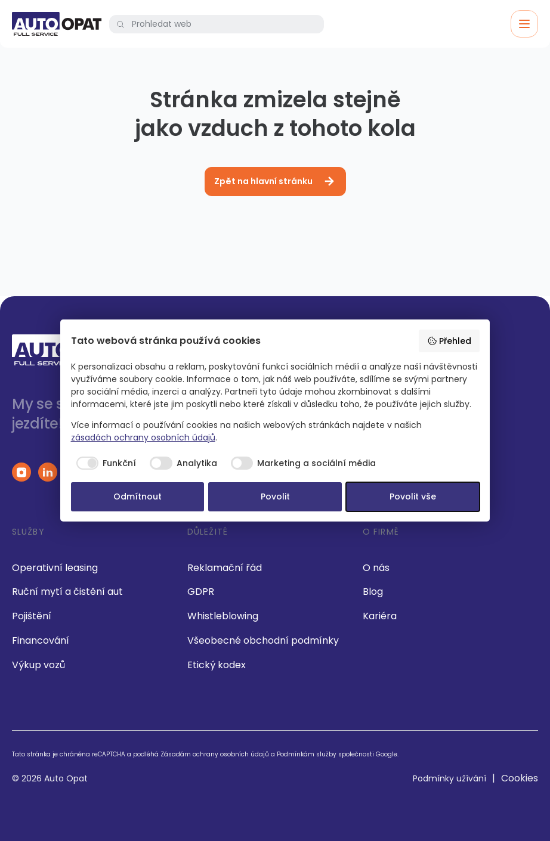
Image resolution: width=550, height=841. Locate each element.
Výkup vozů (38, 665)
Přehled (449, 341)
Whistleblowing (222, 616)
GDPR (200, 591)
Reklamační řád (224, 568)
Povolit (275, 496)
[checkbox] (104, 463)
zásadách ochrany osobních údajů (143, 437)
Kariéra (380, 616)
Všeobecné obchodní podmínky (263, 640)
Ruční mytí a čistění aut (67, 591)
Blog (373, 591)
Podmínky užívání (449, 778)
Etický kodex (216, 665)
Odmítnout (137, 496)
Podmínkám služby (306, 754)
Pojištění (31, 616)
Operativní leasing (55, 568)
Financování (40, 640)
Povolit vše (413, 496)
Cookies (519, 778)
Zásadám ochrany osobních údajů (214, 754)
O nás (376, 568)
